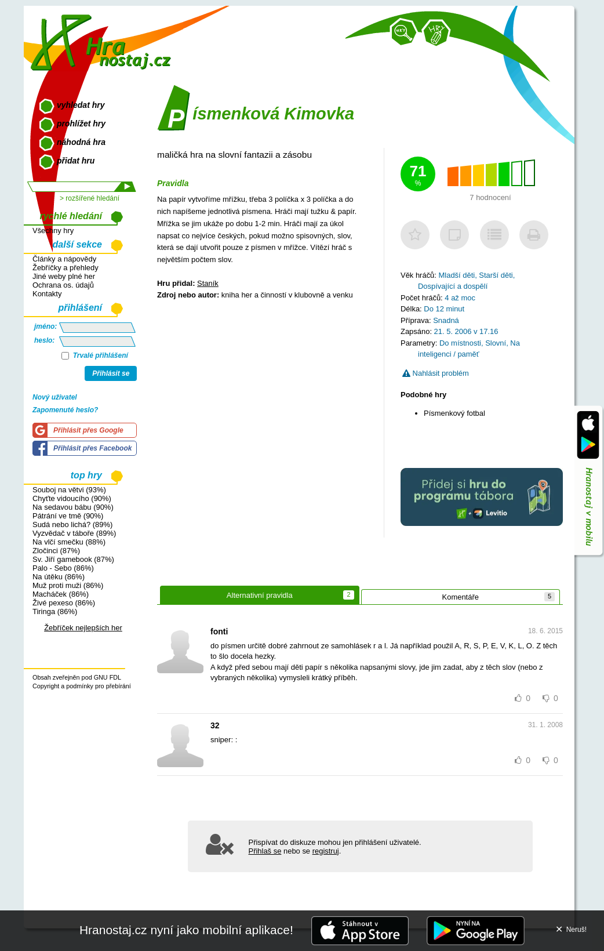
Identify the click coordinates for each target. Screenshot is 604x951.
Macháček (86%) (60, 594)
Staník (208, 283)
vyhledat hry (80, 105)
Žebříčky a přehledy (65, 267)
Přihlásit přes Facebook (92, 448)
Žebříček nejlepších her (83, 627)
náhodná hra (81, 142)
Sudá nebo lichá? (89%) (72, 524)
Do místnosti (460, 343)
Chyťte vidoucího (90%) (71, 498)
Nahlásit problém (435, 373)
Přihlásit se (110, 373)
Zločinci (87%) (56, 550)
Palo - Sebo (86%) (63, 568)
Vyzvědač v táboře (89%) (74, 533)
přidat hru (75, 160)
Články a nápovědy (64, 259)
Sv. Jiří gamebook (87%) (73, 559)
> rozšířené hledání (89, 198)
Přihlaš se (265, 851)
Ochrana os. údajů (63, 285)
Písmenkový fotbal (454, 413)
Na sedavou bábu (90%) (73, 507)
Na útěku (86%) (58, 576)
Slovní (495, 343)
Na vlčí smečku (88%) (68, 542)
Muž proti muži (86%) (67, 585)
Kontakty (46, 293)
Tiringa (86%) (54, 611)
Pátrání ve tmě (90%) (67, 515)
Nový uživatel (54, 397)
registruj (325, 851)
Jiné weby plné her (63, 276)
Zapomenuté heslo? (65, 410)
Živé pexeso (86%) (63, 602)
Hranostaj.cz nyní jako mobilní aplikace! (186, 930)
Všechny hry (53, 230)
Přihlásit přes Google (88, 430)
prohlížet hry (81, 123)
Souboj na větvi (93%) (69, 489)
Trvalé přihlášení (94, 355)
